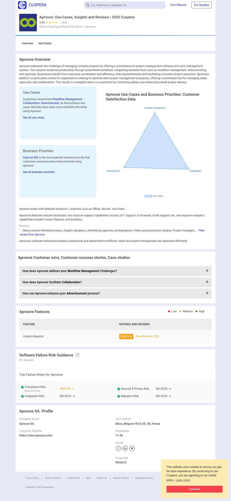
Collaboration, (32, 103)
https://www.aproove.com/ (36, 435)
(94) (64, 22)
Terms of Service (53, 478)
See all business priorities (39, 172)
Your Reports (178, 4)
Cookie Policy (73, 478)
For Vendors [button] (201, 5)
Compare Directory (144, 478)
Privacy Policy (32, 478)
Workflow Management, (68, 99)
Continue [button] (194, 489)
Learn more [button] (183, 480)
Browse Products (121, 478)
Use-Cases (45, 43)
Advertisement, (50, 103)
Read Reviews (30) (147, 336)
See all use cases (34, 117)
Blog (88, 478)
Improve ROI (31, 157)
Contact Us (102, 478)
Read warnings (32, 390)
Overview (27, 43)
